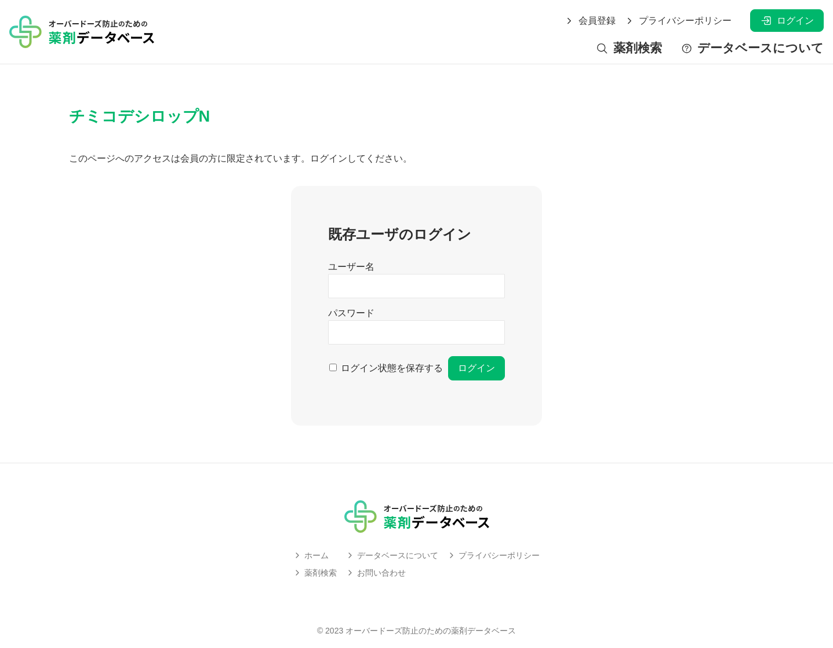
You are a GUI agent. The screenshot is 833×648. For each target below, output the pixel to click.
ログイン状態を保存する (392, 368)
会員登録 (590, 20)
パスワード (351, 313)
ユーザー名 (351, 267)
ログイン (787, 20)
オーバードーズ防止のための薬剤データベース (430, 630)
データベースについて (752, 48)
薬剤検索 (628, 48)
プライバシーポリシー (678, 20)
